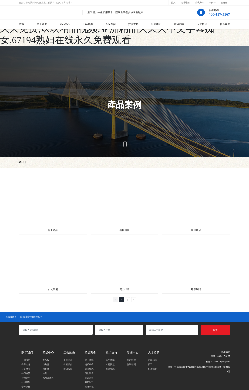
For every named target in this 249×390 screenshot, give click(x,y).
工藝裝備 (88, 24)
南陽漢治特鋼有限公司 (31, 317)
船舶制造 (196, 265)
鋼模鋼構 (124, 206)
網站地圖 (185, 2)
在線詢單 (179, 24)
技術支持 (133, 24)
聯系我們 (199, 2)
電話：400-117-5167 (220, 356)
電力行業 (124, 265)
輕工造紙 (53, 206)
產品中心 (65, 24)
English (212, 2)
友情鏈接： (11, 317)
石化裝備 (53, 265)
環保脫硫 (196, 206)
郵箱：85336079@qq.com (218, 361)
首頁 (173, 2)
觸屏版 (224, 2)
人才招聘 (202, 24)
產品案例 (110, 24)
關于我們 (42, 24)
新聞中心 (156, 24)
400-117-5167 (219, 14)
